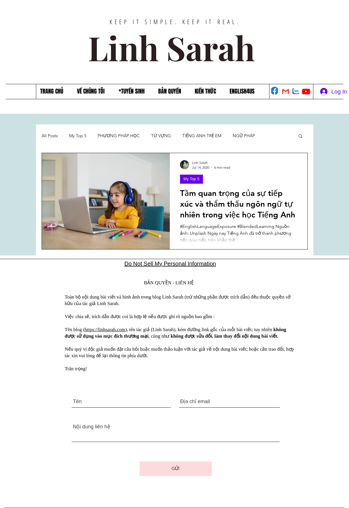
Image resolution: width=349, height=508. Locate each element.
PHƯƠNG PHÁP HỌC (119, 135)
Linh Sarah (175, 47)
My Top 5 (77, 135)
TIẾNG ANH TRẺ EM (201, 135)
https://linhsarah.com (105, 329)
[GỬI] (176, 469)
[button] (300, 136)
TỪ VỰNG (161, 135)
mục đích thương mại (126, 336)
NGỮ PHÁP (244, 135)
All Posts (50, 135)
